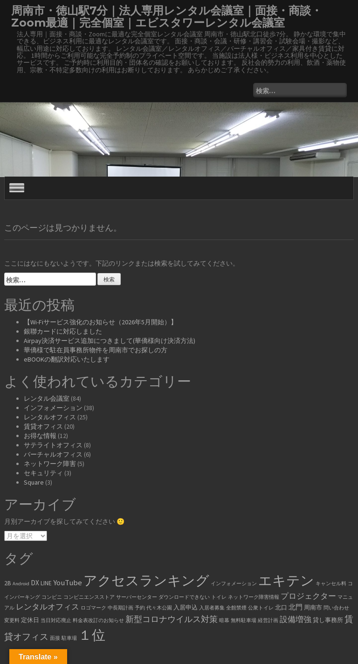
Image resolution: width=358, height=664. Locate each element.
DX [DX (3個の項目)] (35, 582)
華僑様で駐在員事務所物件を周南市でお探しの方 (95, 350)
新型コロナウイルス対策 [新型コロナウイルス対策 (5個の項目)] (171, 619)
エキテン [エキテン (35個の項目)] (286, 580)
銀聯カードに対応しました (63, 331)
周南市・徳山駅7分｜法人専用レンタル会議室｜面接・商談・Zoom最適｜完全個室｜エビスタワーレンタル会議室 (166, 16)
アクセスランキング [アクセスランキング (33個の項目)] (146, 580)
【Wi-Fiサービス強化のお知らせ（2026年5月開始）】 (100, 322)
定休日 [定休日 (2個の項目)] (30, 620)
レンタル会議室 (46, 398)
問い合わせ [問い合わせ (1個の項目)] (336, 608)
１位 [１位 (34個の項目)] (91, 634)
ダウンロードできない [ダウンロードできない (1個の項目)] (184, 597)
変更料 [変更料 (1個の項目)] (12, 620)
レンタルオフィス (50, 417)
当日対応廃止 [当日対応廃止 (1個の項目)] (56, 620)
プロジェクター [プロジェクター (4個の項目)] (308, 596)
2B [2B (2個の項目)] (7, 583)
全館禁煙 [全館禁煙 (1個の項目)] (236, 608)
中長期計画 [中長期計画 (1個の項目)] (120, 608)
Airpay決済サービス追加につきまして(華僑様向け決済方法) (109, 340)
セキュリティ (43, 473)
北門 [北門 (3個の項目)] (296, 606)
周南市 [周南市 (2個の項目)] (313, 607)
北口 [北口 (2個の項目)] (281, 607)
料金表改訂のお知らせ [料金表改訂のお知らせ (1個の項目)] (98, 620)
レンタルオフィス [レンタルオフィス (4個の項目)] (47, 607)
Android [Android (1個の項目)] (21, 584)
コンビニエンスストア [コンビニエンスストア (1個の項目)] (89, 597)
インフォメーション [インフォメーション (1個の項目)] (234, 584)
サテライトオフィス (53, 445)
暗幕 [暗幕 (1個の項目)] (224, 620)
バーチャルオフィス (53, 454)
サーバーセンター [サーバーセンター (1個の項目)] (136, 597)
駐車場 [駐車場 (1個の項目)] (69, 638)
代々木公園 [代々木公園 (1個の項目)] (159, 608)
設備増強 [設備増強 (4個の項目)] (295, 619)
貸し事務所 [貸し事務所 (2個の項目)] (328, 620)
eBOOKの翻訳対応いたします (67, 359)
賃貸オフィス (43, 426)
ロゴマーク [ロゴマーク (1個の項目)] (93, 608)
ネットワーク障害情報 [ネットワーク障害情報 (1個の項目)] (253, 597)
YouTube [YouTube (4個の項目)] (67, 583)
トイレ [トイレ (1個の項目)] (219, 597)
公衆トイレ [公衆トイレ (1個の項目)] (261, 608)
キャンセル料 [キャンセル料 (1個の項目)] (331, 584)
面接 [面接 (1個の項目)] (55, 638)
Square (34, 482)
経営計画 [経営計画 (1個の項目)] (268, 620)
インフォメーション (53, 408)
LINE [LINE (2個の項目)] (46, 583)
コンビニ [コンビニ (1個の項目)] (51, 597)
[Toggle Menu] (16, 187)
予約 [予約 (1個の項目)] (140, 608)
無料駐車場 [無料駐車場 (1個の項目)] (243, 620)
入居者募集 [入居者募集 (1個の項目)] (212, 608)
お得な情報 (40, 435)
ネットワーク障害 (50, 463)
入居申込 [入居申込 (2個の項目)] (185, 607)
